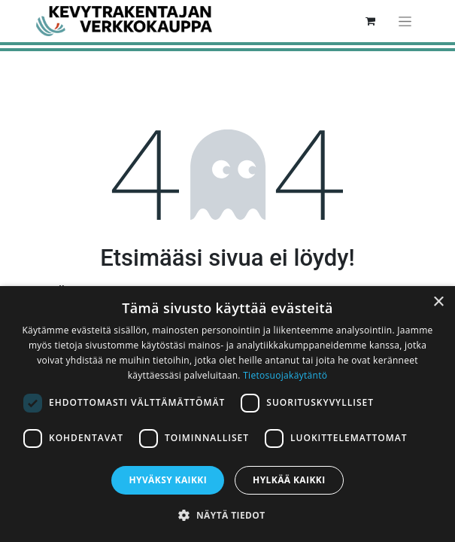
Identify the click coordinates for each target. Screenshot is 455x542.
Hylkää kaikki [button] (289, 479)
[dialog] (227, 414)
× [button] (438, 302)
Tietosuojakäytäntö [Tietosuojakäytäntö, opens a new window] (285, 375)
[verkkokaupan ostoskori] (370, 21)
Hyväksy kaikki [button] (168, 479)
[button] (227, 515)
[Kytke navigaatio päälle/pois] (405, 21)
